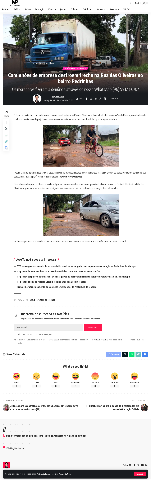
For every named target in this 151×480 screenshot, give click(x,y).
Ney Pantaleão (58, 97)
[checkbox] (15, 334)
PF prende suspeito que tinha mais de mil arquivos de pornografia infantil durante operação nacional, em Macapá (76, 277)
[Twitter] (138, 466)
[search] (131, 3)
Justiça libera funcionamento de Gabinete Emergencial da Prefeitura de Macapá (59, 287)
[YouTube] (142, 466)
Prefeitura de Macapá (45, 300)
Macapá (30, 300)
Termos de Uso (67, 474)
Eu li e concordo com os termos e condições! (35, 335)
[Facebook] (134, 466)
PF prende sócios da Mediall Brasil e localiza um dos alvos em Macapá (53, 282)
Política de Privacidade (47, 474)
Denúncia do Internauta (75, 68)
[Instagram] (146, 466)
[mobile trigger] (5, 3)
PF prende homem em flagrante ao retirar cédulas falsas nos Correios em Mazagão (61, 271)
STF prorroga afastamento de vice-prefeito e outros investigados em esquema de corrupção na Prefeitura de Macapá (79, 266)
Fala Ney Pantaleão (15, 449)
